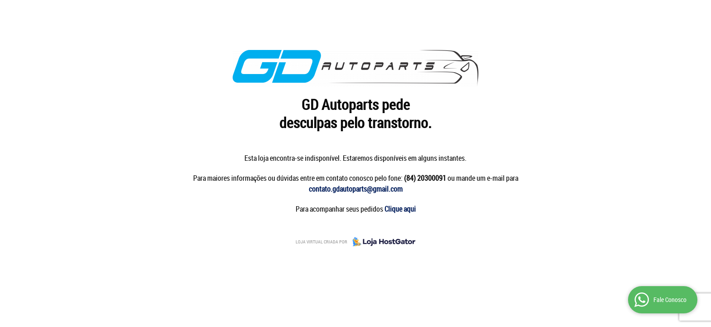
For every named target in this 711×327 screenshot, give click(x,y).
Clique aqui (400, 209)
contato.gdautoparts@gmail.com (356, 189)
